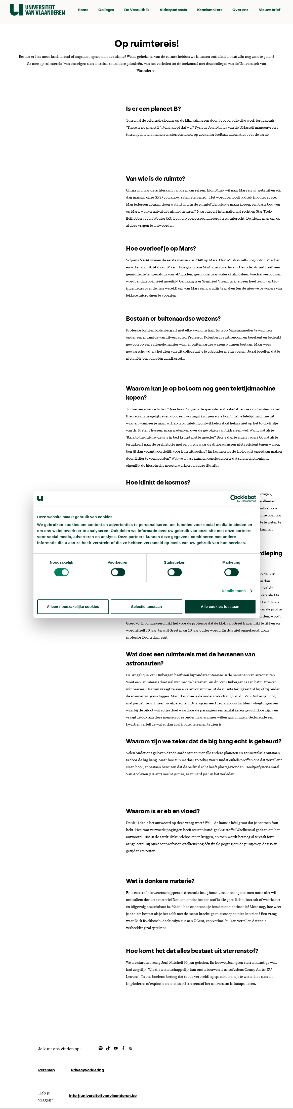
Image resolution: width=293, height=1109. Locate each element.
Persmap (46, 1071)
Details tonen (234, 591)
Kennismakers (209, 10)
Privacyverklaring (87, 1071)
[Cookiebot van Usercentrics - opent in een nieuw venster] (234, 498)
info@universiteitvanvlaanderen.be (103, 1096)
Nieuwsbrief (269, 10)
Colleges (106, 10)
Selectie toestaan (146, 606)
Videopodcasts (173, 10)
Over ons (240, 10)
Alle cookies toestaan (220, 606)
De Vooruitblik (137, 10)
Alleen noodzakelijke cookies (73, 606)
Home (83, 10)
